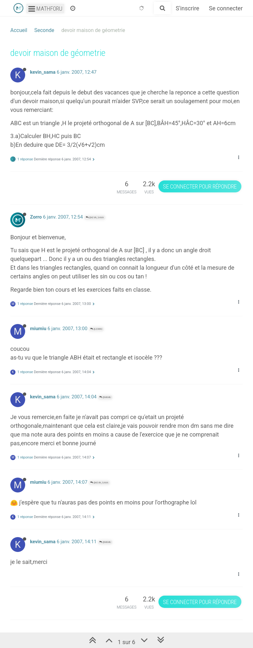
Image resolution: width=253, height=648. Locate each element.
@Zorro (96, 329)
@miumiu (105, 397)
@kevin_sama (95, 217)
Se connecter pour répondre (200, 186)
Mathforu (45, 8)
